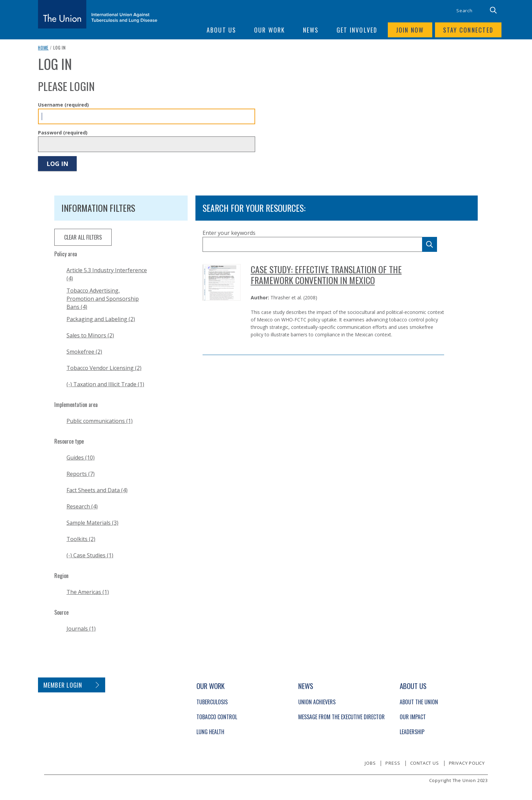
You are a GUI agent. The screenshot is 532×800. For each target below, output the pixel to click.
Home (43, 47)
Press (392, 763)
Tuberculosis (212, 702)
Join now (410, 29)
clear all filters (83, 237)
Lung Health (210, 732)
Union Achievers (317, 702)
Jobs (370, 763)
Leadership (412, 732)
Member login (62, 685)
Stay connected (468, 29)
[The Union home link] (97, 14)
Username (63, 104)
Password (63, 132)
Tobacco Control (216, 717)
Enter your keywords (229, 233)
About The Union (419, 702)
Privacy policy (467, 763)
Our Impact (413, 717)
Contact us (424, 763)
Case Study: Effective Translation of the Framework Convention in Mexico (326, 275)
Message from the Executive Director (341, 717)
